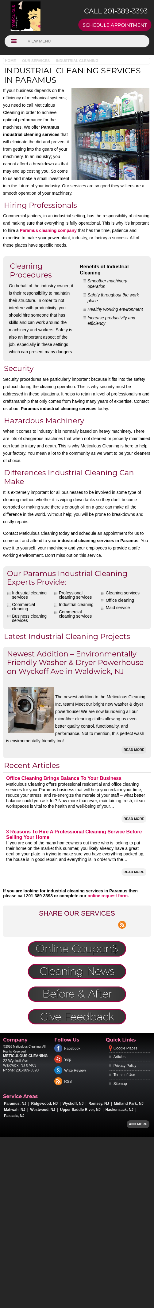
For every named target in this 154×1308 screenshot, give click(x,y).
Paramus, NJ (15, 1103)
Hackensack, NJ (119, 1110)
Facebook (72, 1048)
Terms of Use (124, 1075)
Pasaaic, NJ (14, 1116)
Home (10, 61)
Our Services (36, 61)
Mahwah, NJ (14, 1110)
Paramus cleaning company (48, 230)
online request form (108, 895)
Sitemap (120, 1084)
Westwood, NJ (42, 1110)
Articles (119, 1057)
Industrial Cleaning (77, 61)
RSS (68, 1081)
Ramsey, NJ (98, 1103)
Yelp (67, 1059)
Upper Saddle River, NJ (80, 1110)
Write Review (75, 1070)
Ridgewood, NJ (44, 1103)
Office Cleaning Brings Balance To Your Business (63, 778)
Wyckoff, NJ (73, 1103)
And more (138, 1124)
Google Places (125, 1048)
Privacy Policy (125, 1066)
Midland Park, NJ (129, 1103)
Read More (134, 749)
